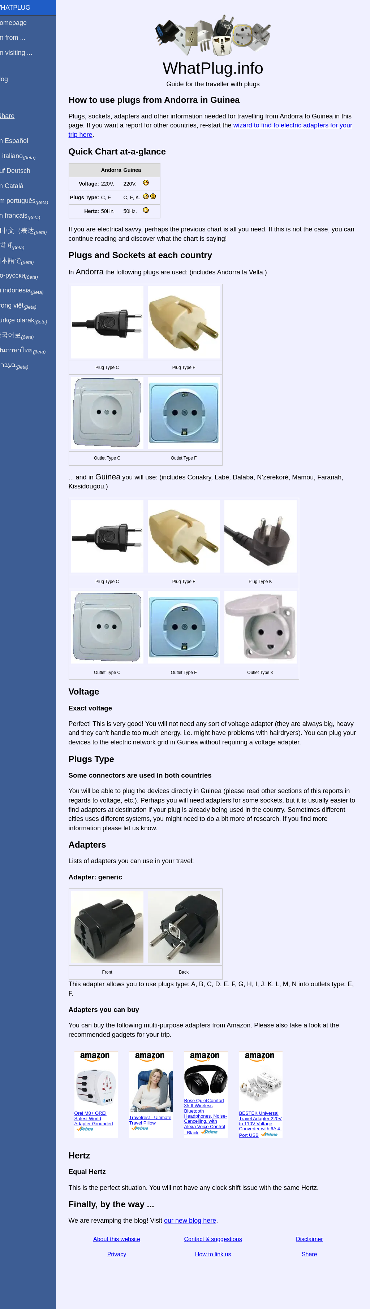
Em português (30, 201)
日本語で (23, 261)
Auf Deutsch (21, 170)
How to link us (217, 1254)
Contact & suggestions (217, 1239)
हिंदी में (19, 246)
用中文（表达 (30, 231)
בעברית (20, 365)
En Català (18, 186)
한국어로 (23, 335)
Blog (10, 79)
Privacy (123, 1254)
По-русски (25, 276)
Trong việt (25, 306)
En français (27, 216)
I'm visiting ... (22, 52)
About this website (123, 1239)
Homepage (20, 22)
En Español (20, 140)
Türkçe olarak (30, 321)
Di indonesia (28, 291)
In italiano (24, 156)
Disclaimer (311, 1239)
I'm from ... (19, 37)
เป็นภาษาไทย (29, 351)
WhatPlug (21, 7)
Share (311, 1254)
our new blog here (198, 1220)
